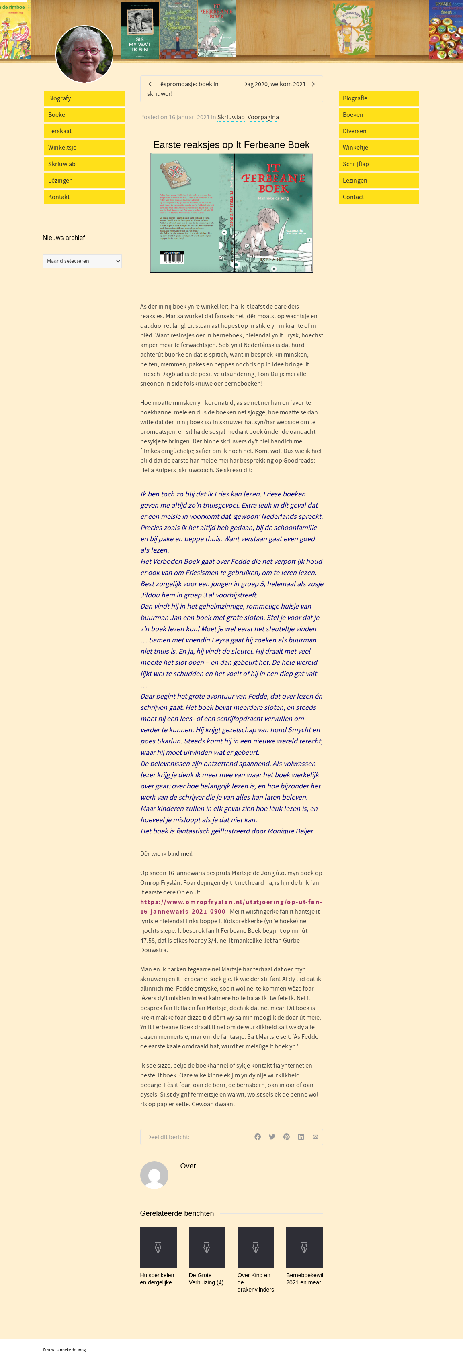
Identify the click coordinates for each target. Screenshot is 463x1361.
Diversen (355, 131)
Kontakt (59, 197)
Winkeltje (355, 148)
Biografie (355, 98)
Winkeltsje (62, 148)
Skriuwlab (231, 117)
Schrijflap (356, 164)
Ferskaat (60, 131)
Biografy (59, 98)
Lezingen (355, 181)
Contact (353, 197)
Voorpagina (263, 117)
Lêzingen (60, 181)
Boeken (58, 115)
